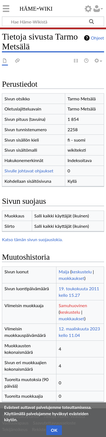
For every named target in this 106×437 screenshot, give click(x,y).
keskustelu (81, 271)
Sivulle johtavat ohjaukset (28, 170)
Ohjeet (97, 37)
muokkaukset (71, 278)
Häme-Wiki (36, 8)
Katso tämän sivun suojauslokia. (32, 239)
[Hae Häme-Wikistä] (53, 21)
